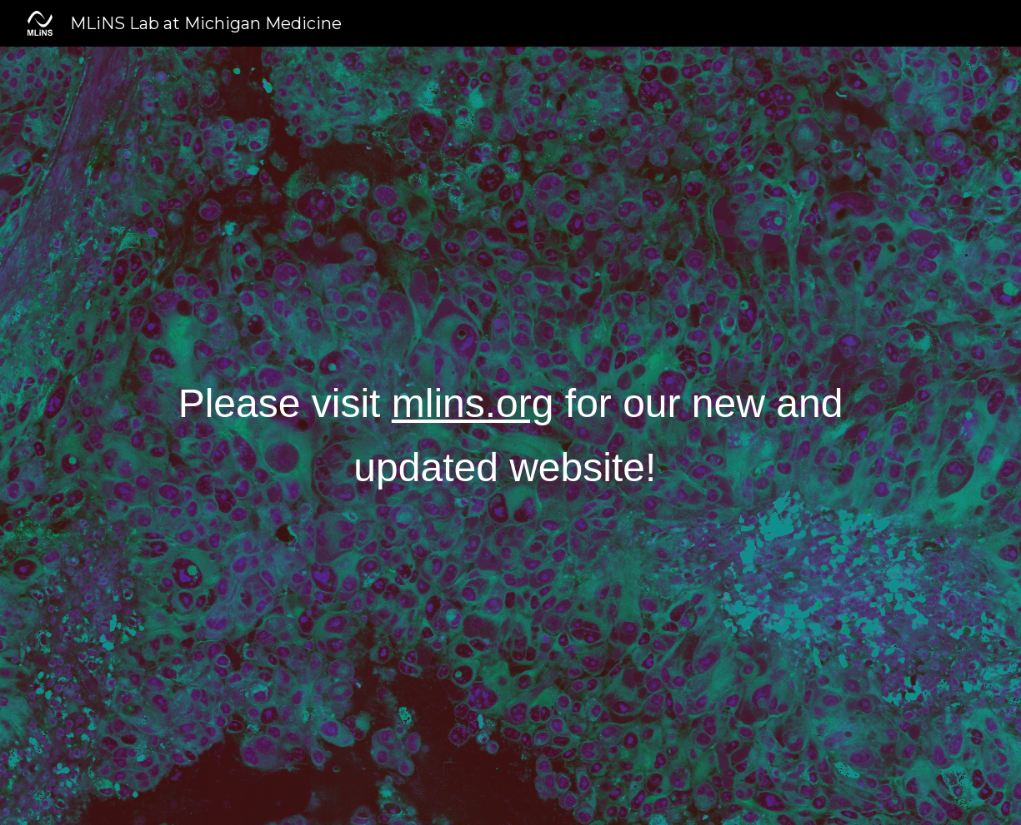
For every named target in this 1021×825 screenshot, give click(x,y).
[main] (510, 436)
